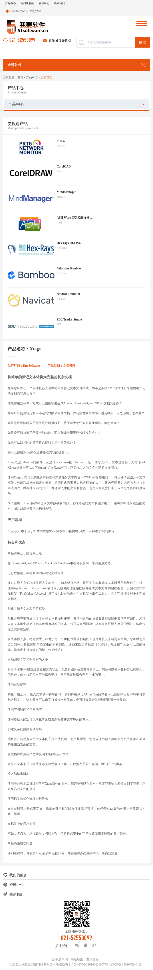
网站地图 (77, 959)
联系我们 (59, 3)
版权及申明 (60, 959)
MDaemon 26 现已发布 (27, 11)
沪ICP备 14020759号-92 (126, 964)
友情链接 (92, 959)
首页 (20, 77)
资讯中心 (44, 3)
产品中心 (10, 3)
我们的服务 (27, 3)
